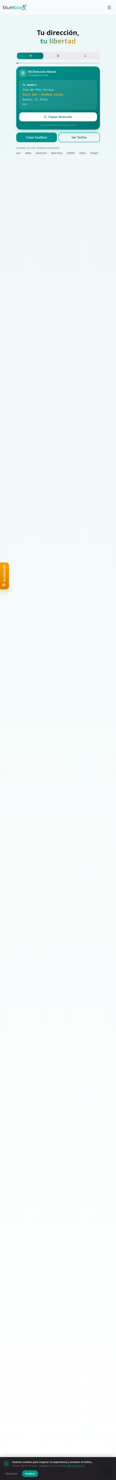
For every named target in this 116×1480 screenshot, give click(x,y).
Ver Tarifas (79, 137)
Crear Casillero (36, 137)
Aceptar (30, 1473)
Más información (76, 1465)
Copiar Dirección (58, 117)
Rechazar (12, 1473)
